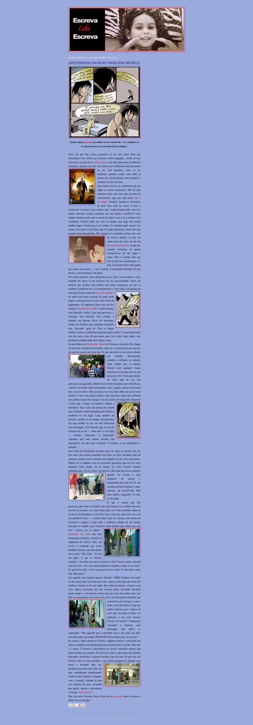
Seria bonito (85, 692)
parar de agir (116, 696)
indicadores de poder (87, 308)
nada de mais (99, 162)
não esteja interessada (118, 245)
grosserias (88, 142)
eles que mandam (104, 292)
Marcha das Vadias (95, 344)
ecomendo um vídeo (79, 534)
